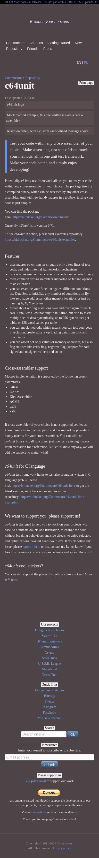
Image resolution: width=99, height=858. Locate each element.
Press (47, 49)
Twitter (49, 701)
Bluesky (49, 696)
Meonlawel (49, 669)
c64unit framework (50, 641)
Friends (33, 49)
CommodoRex (49, 647)
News (79, 43)
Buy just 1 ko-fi (35, 781)
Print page (86, 83)
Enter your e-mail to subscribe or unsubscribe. (49, 750)
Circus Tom (49, 675)
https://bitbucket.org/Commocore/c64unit (40, 217)
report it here (31, 547)
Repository (14, 49)
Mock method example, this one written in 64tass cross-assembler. (44, 118)
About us (36, 43)
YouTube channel (49, 718)
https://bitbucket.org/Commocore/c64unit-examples (40, 239)
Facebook (49, 712)
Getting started (59, 43)
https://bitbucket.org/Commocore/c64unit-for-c (43, 485)
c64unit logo (15, 105)
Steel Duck (49, 658)
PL (86, 62)
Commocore (15, 43)
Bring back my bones (49, 630)
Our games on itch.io (49, 690)
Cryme (49, 652)
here (14, 580)
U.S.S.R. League (49, 663)
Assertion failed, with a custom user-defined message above (47, 131)
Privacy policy (62, 848)
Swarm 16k (49, 636)
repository (39, 812)
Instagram (49, 707)
